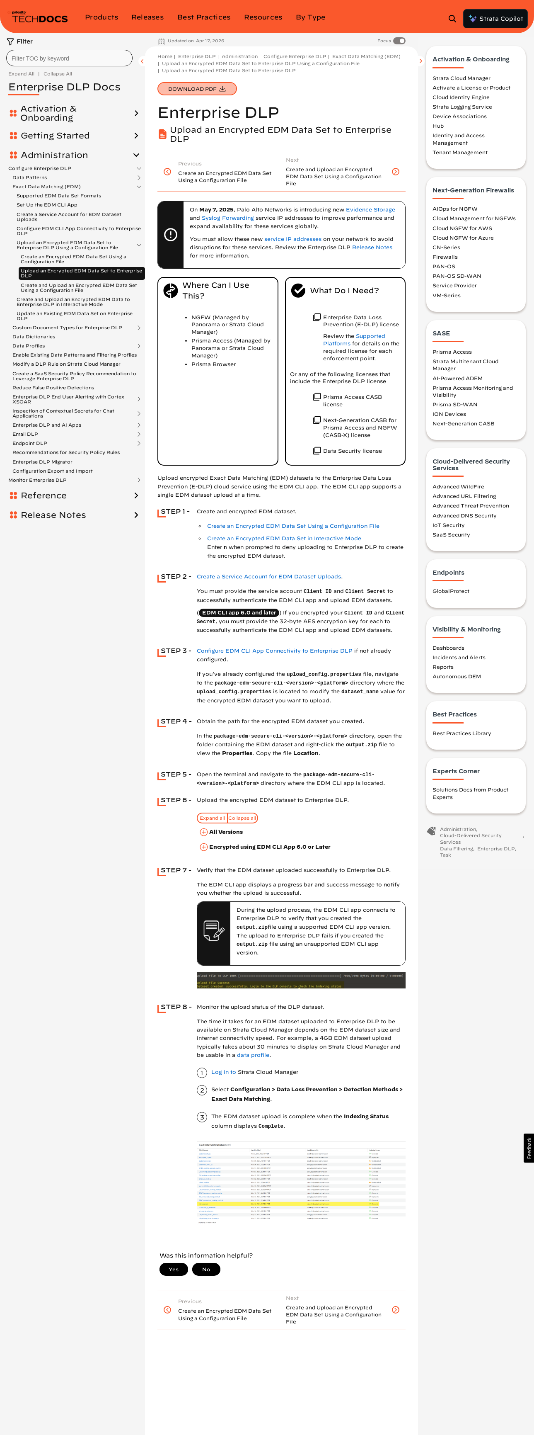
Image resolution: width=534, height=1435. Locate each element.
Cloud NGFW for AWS (462, 231)
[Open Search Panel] (455, 18)
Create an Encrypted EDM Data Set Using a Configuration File (73, 259)
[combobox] (69, 58)
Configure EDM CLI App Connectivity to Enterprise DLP (79, 231)
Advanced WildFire (458, 490)
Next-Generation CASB (464, 427)
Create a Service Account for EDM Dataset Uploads (69, 216)
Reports (443, 670)
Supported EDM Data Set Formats (59, 195)
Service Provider (455, 289)
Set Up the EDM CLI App (47, 204)
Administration (54, 155)
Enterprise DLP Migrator (42, 461)
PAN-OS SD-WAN (457, 279)
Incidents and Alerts (459, 661)
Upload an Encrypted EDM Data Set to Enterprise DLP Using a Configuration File (67, 245)
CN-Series (446, 251)
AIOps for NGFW (455, 212)
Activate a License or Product (471, 91)
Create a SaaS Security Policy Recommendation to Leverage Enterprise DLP (74, 376)
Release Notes (53, 515)
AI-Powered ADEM (458, 381)
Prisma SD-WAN (455, 408)
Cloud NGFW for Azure (463, 241)
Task (445, 858)
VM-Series (447, 298)
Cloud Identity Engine (461, 101)
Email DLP (25, 434)
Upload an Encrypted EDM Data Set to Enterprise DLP (81, 273)
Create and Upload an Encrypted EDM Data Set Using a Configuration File (79, 287)
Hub (438, 129)
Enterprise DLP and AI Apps (46, 424)
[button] (529, 1148)
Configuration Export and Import (52, 470)
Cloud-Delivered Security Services (471, 842)
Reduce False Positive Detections (53, 387)
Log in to (223, 1072)
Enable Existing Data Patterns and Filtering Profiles (74, 354)
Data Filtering (456, 852)
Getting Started (55, 135)
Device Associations (460, 120)
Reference (44, 495)
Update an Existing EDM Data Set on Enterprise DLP (75, 316)
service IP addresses (292, 239)
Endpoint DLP (29, 443)
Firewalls (445, 260)
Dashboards (448, 651)
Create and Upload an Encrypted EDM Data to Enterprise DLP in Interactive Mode (73, 301)
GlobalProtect (451, 594)
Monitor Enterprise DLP (37, 480)
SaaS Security (451, 538)
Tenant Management (460, 156)
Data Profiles (28, 345)
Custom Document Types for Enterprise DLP (67, 327)
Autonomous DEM (457, 680)
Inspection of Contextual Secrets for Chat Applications (63, 413)
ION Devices (449, 417)
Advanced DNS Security (465, 519)
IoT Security (449, 528)
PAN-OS (444, 270)
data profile (253, 1055)
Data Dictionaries (33, 336)
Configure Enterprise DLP (39, 168)
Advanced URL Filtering (464, 500)
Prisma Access (452, 355)
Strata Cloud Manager (462, 81)
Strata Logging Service (462, 110)
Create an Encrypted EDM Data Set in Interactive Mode (284, 538)
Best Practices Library (462, 737)
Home (164, 56)
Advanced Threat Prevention (471, 509)
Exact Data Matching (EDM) (46, 186)
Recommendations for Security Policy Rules (66, 452)
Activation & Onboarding (48, 113)
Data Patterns (29, 177)
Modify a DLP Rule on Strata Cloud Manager (66, 364)
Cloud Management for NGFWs (474, 222)
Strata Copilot (495, 19)
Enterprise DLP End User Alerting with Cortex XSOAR (68, 399)
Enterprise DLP (197, 56)
